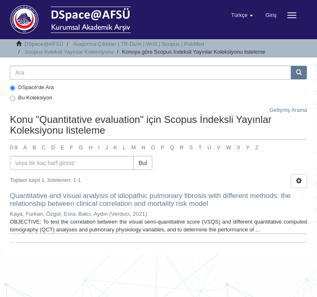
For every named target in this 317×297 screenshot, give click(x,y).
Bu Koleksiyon (31, 97)
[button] (242, 15)
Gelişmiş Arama (288, 110)
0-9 (14, 147)
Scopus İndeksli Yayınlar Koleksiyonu (69, 52)
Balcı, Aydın (93, 214)
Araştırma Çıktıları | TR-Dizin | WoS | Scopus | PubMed (138, 44)
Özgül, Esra (61, 214)
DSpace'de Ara (32, 87)
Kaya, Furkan (26, 214)
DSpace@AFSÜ (43, 44)
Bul (143, 163)
